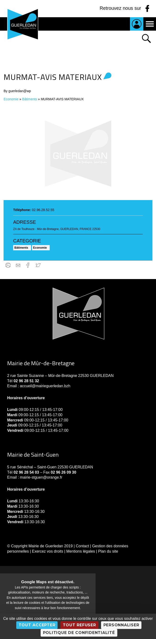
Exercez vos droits (47, 551)
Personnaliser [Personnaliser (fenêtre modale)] (121, 625)
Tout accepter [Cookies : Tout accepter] (37, 625)
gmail (18, 265)
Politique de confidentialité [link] (79, 632)
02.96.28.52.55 (43, 210)
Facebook (28, 265)
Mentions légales (80, 551)
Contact (82, 546)
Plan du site (108, 551)
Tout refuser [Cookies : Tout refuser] (79, 625)
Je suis (136, 24)
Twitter (38, 265)
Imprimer (8, 265)
